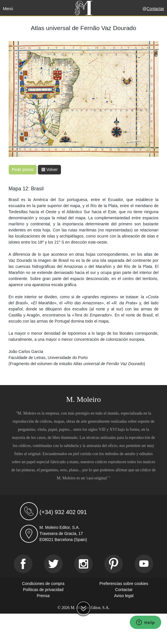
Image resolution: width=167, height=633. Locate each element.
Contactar (155, 8)
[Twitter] (53, 564)
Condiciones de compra (43, 583)
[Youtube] (144, 564)
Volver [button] (49, 169)
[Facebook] (23, 564)
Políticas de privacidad (43, 589)
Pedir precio (23, 169)
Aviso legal (123, 595)
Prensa (43, 595)
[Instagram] (83, 564)
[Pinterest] (113, 564)
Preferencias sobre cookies (123, 583)
